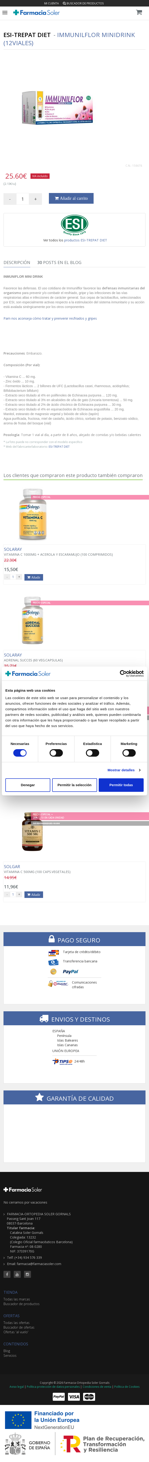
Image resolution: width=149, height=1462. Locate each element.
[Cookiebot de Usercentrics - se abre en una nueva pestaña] (123, 673)
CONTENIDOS (15, 1344)
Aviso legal (17, 1387)
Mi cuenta (51, 3)
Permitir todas (121, 785)
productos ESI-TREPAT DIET (85, 240)
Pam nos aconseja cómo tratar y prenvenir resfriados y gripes (50, 318)
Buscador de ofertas (18, 1327)
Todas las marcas (16, 1299)
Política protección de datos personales (53, 1387)
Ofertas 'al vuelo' (15, 1332)
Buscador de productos (83, 3)
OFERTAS (11, 1315)
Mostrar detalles (121, 770)
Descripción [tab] (16, 262)
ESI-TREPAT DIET (59, 446)
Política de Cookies (126, 1387)
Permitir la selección (74, 785)
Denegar (28, 785)
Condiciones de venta (97, 1387)
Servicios (10, 1355)
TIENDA (10, 1292)
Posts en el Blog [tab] (59, 262)
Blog (6, 1351)
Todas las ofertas (16, 1322)
